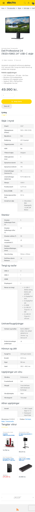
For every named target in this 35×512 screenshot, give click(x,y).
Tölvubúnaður (11, 8)
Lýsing (4, 112)
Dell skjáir (26, 8)
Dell (4, 457)
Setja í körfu (18, 101)
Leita (25, 3)
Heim (2, 8)
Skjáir (19, 8)
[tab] (4, 113)
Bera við (18, 60)
